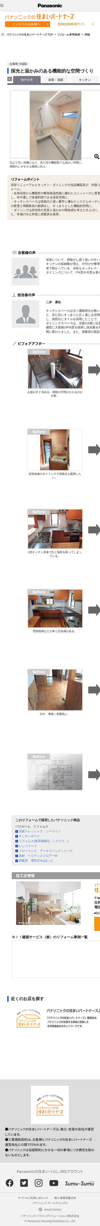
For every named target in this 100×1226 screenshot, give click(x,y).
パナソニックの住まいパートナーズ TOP (29, 34)
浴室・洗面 (55, 80)
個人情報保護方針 (65, 1198)
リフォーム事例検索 (68, 34)
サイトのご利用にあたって (33, 1198)
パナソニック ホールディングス (50, 1203)
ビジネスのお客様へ (26, 24)
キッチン (85, 80)
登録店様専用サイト (71, 24)
